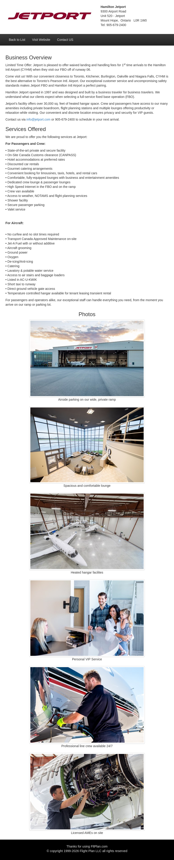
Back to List (17, 39)
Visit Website (41, 39)
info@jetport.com (39, 119)
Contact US (65, 39)
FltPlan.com (99, 846)
